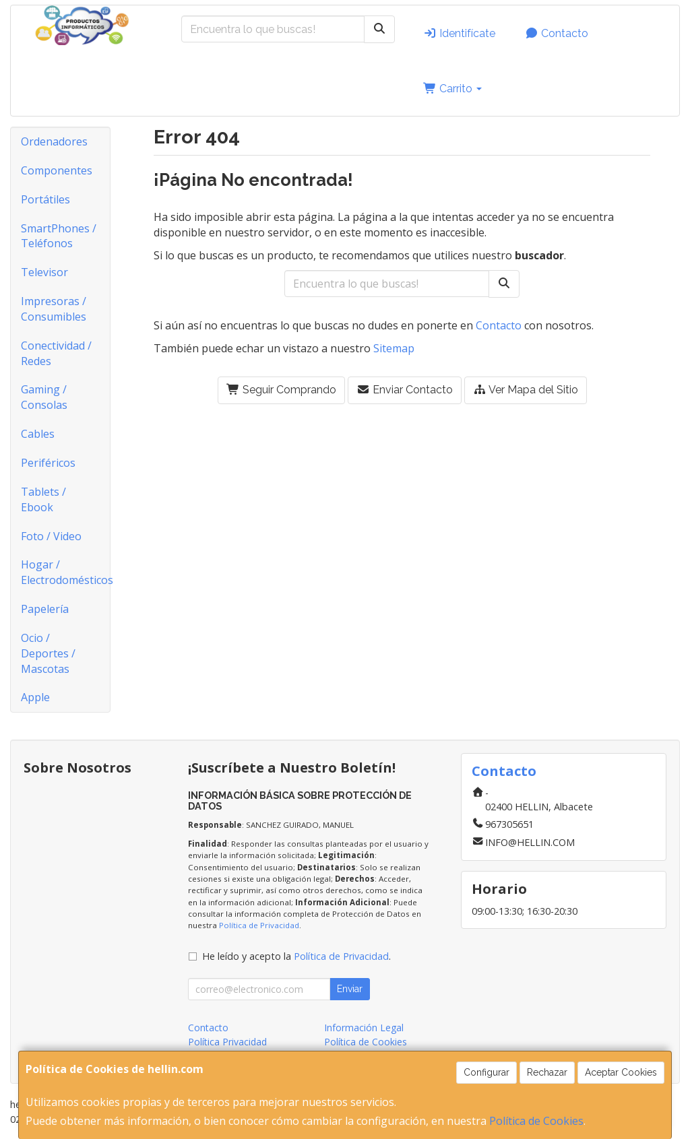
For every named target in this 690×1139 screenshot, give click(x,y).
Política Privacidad (227, 1041)
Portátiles (45, 199)
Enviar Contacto (404, 389)
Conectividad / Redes (56, 353)
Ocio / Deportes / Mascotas (48, 653)
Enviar (350, 988)
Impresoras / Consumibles (53, 309)
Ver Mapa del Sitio (525, 389)
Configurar (486, 1072)
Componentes (56, 170)
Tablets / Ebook (43, 499)
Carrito (452, 88)
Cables (38, 433)
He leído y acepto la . (296, 956)
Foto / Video (51, 536)
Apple (35, 697)
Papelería (45, 608)
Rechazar (547, 1072)
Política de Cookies (536, 1120)
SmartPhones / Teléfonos (58, 236)
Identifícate (459, 33)
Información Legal (364, 1027)
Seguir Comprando (281, 389)
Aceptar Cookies (621, 1072)
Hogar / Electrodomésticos (65, 572)
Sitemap (393, 348)
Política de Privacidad (259, 925)
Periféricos (48, 462)
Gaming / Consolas (44, 397)
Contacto (556, 33)
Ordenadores (54, 141)
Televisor (44, 272)
